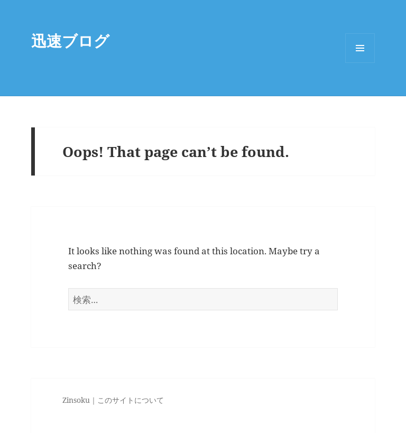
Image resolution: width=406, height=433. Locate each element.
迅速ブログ (70, 40)
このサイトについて (130, 400)
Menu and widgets (360, 62)
